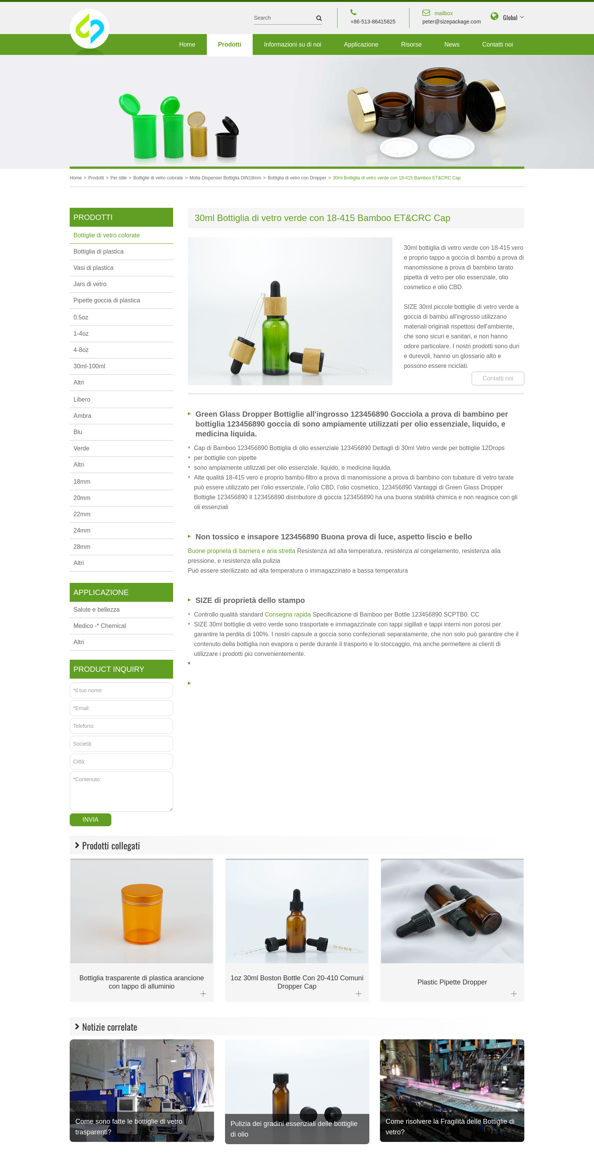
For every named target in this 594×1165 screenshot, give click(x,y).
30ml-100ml (89, 366)
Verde (81, 448)
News (452, 44)
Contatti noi (497, 44)
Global (510, 17)
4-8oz (81, 350)
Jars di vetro (89, 284)
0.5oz (80, 317)
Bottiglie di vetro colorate (158, 178)
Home (187, 44)
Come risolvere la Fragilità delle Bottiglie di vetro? (450, 1127)
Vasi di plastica (93, 268)
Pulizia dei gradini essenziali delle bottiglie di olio (294, 1129)
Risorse (411, 44)
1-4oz (81, 333)
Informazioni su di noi (292, 44)
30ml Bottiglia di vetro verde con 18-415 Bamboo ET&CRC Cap (397, 178)
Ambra (82, 416)
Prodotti (229, 44)
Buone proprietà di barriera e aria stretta (242, 551)
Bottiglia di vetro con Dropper (297, 178)
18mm (81, 481)
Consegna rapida (289, 614)
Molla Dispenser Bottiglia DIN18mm (225, 178)
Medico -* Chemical (99, 626)
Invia (90, 819)
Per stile (118, 178)
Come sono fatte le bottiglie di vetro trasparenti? (128, 1127)
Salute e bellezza (96, 609)
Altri (78, 382)
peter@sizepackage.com (451, 16)
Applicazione (361, 44)
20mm (81, 498)
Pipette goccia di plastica (106, 300)
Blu (77, 432)
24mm (81, 530)
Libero (81, 399)
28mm (81, 547)
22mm (81, 514)
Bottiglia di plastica (98, 251)
